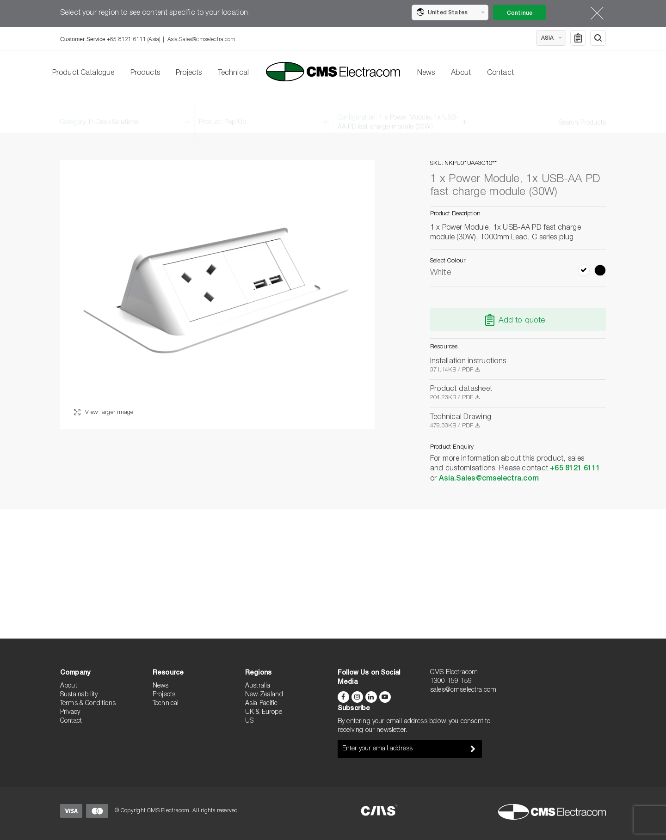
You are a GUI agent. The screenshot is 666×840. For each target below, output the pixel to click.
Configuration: (398, 114)
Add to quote (522, 321)
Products (145, 73)
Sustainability (79, 695)
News (426, 73)
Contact (500, 73)
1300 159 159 (451, 681)
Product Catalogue (83, 73)
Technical (233, 73)
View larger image (104, 413)
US (249, 721)
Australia (257, 686)
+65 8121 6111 (575, 469)
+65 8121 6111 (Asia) (133, 40)
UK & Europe (263, 712)
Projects (189, 73)
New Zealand (264, 695)
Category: (99, 114)
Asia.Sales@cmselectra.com (201, 40)
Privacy (70, 712)
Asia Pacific (261, 703)
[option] (217, 294)
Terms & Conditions (88, 703)
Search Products (582, 114)
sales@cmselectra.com (463, 690)
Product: (222, 114)
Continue (519, 13)
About (461, 73)
